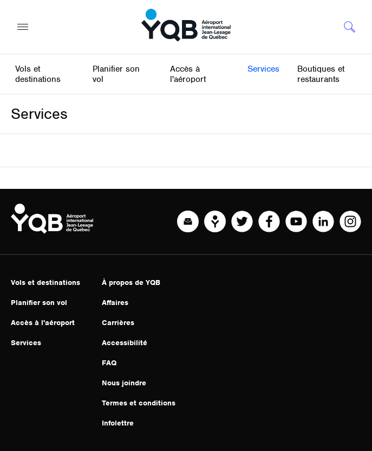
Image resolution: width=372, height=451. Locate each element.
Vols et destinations (45, 282)
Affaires (115, 302)
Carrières (118, 322)
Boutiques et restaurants (320, 74)
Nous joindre (124, 383)
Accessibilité (124, 342)
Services (26, 342)
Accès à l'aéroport (43, 322)
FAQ (109, 362)
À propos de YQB (131, 282)
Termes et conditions (138, 403)
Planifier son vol (39, 302)
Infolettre (118, 423)
